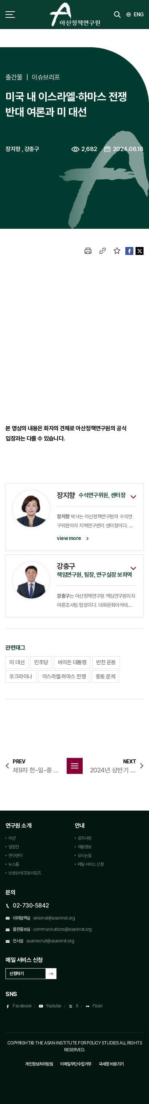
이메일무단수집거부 (75, 1064)
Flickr (97, 1005)
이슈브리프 (46, 77)
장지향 (12, 149)
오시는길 (84, 855)
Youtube (53, 1005)
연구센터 (15, 855)
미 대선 (16, 662)
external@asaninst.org (54, 918)
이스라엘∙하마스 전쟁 (64, 676)
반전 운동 (106, 662)
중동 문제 (105, 676)
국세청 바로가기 (111, 1064)
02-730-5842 (31, 905)
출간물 (14, 77)
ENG (139, 14)
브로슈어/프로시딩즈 (24, 873)
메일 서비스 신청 (91, 864)
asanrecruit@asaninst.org (50, 940)
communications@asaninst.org (62, 929)
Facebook (22, 1005)
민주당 (41, 662)
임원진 (13, 846)
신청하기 (16, 973)
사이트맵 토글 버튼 (10, 14)
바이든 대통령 (72, 662)
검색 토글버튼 (117, 14)
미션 (11, 838)
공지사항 (84, 838)
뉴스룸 (13, 864)
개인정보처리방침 (39, 1064)
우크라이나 (20, 676)
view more (69, 538)
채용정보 (84, 846)
